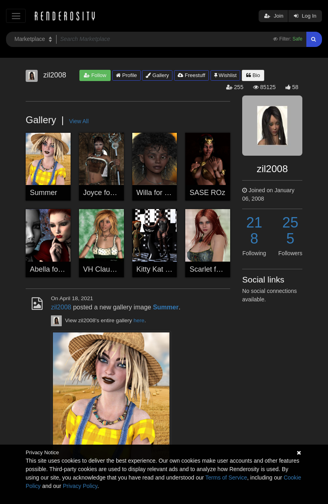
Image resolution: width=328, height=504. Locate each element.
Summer (43, 193)
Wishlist (225, 75)
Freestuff (191, 75)
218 (254, 230)
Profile (126, 75)
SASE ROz (207, 193)
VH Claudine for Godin (119, 269)
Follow (95, 75)
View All (79, 121)
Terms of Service (226, 477)
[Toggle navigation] (16, 16)
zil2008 (61, 307)
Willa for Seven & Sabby (175, 193)
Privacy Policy (80, 486)
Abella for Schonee (60, 269)
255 (290, 230)
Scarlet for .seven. (219, 269)
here (139, 320)
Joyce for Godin (108, 193)
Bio (253, 75)
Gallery (157, 75)
